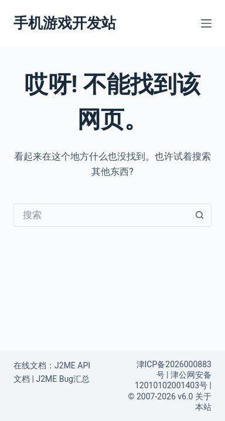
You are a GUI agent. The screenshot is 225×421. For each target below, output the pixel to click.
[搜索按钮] (200, 215)
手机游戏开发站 (64, 23)
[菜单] (206, 23)
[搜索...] (100, 215)
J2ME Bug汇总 (63, 379)
